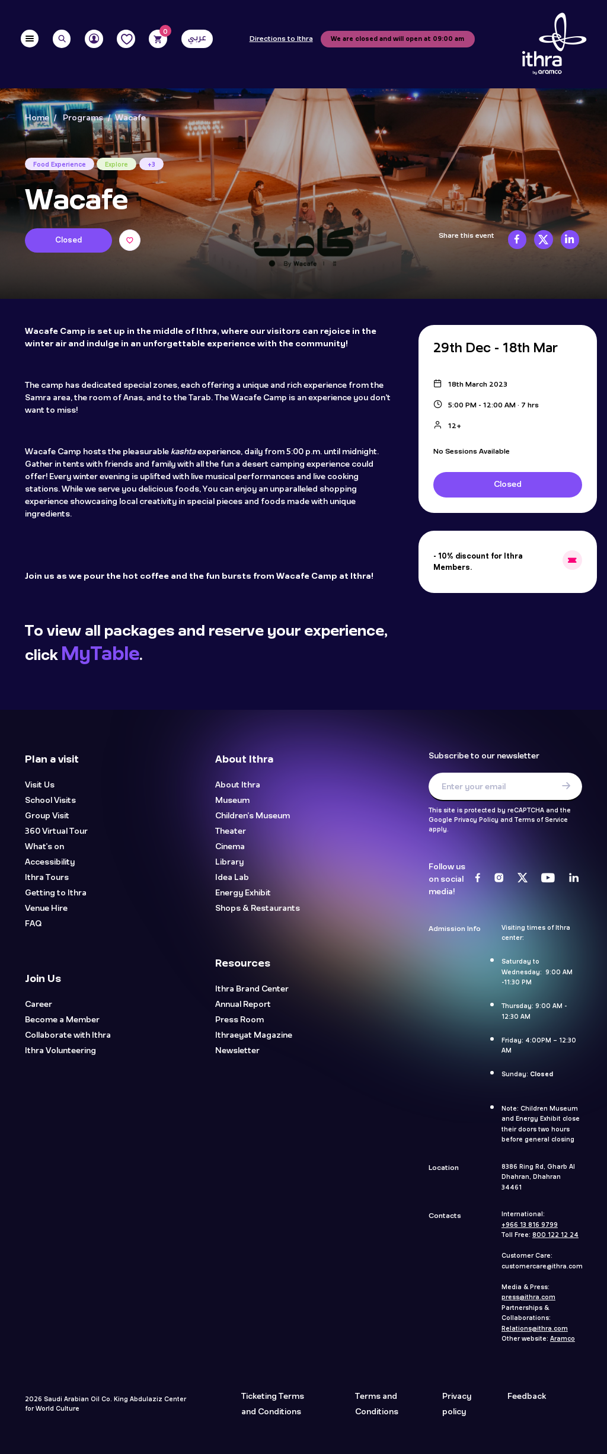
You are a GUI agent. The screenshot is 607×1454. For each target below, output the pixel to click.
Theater (230, 831)
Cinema (230, 847)
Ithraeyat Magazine (253, 1035)
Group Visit (47, 816)
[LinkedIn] (574, 879)
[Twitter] (522, 879)
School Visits (50, 800)
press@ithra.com (528, 1297)
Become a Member (62, 1020)
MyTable (100, 654)
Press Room (239, 1020)
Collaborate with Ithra (68, 1035)
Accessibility (50, 862)
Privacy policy (456, 1404)
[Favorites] (126, 39)
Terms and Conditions (376, 1404)
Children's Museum (252, 816)
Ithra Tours (47, 878)
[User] (94, 39)
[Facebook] (477, 879)
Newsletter (237, 1051)
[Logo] (554, 44)
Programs (83, 118)
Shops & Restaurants (257, 908)
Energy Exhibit (243, 893)
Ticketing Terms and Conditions (272, 1404)
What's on (44, 847)
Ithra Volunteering (60, 1051)
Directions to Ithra (281, 39)
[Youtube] (548, 879)
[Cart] (158, 39)
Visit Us (40, 785)
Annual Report (243, 1004)
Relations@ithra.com (534, 1329)
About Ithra (237, 785)
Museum (232, 800)
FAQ (33, 924)
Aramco (562, 1339)
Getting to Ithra (56, 893)
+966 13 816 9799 (529, 1225)
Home (37, 118)
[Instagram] (499, 879)
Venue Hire (46, 908)
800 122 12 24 (555, 1235)
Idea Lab (232, 878)
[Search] (62, 39)
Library (229, 862)
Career (38, 1004)
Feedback (526, 1396)
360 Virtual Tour (56, 831)
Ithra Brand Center (252, 989)
